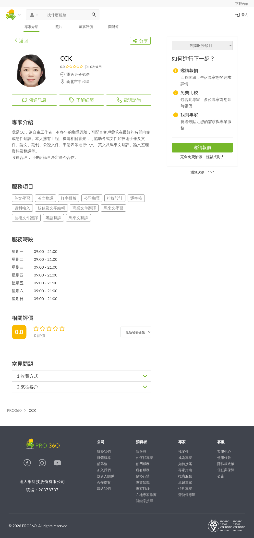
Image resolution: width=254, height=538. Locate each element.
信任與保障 (225, 470)
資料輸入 (22, 208)
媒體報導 (104, 457)
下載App (241, 3)
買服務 (141, 451)
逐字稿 (136, 198)
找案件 (183, 451)
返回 (21, 40)
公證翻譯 (92, 198)
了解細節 (81, 100)
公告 (220, 476)
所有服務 (143, 470)
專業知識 (143, 482)
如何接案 (185, 464)
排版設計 (115, 198)
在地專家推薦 (146, 495)
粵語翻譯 (53, 217)
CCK (32, 410)
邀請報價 (202, 147)
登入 (241, 15)
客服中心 (224, 451)
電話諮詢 (129, 100)
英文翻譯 (45, 198)
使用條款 (224, 457)
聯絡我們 (104, 488)
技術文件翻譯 (26, 217)
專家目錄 (143, 488)
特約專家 (185, 488)
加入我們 (104, 470)
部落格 (102, 464)
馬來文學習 (113, 208)
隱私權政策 (225, 464)
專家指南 (185, 470)
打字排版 (68, 198)
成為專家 (185, 457)
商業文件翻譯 (84, 208)
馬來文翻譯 (78, 217)
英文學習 (22, 198)
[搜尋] (93, 15)
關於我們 (104, 451)
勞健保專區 (186, 495)
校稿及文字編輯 (51, 208)
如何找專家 (144, 457)
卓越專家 (185, 482)
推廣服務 (185, 476)
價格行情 (143, 476)
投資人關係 (105, 476)
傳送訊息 (34, 100)
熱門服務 (143, 464)
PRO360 (14, 410)
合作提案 (104, 482)
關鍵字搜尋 (144, 501)
